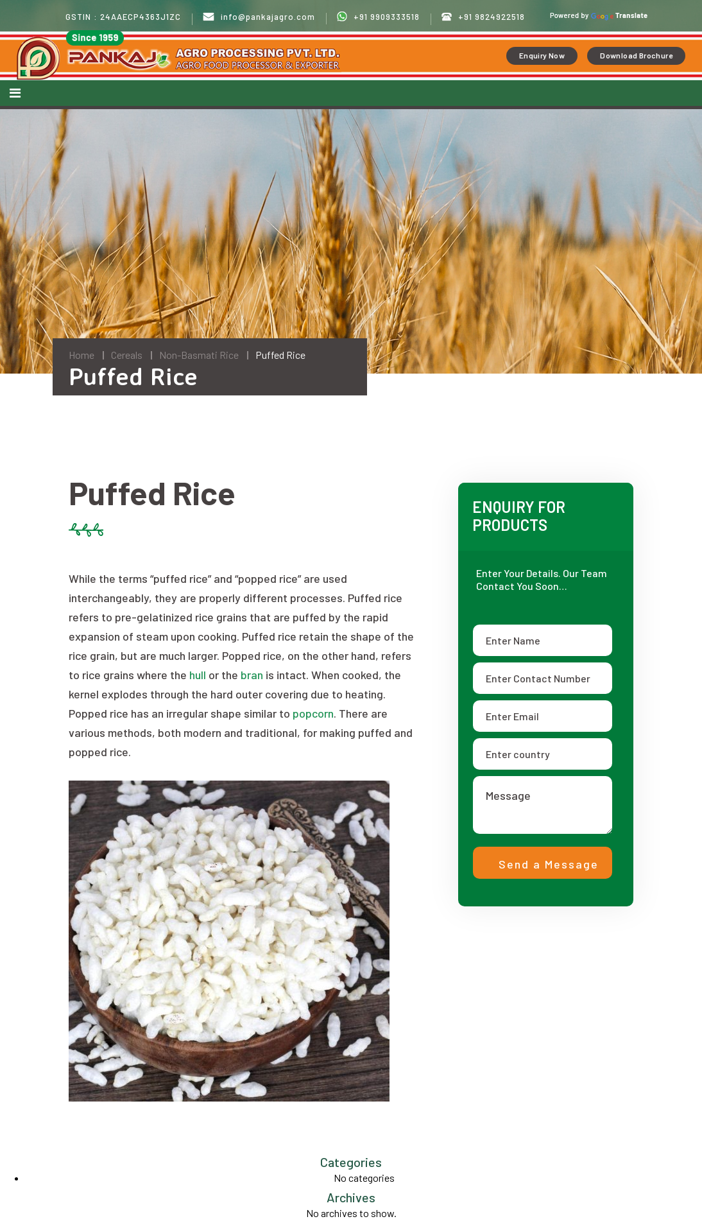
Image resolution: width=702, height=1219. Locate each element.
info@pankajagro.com (259, 17)
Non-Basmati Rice (199, 355)
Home (81, 355)
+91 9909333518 (378, 17)
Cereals (126, 355)
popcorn (313, 713)
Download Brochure (636, 55)
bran (252, 675)
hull (197, 675)
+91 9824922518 (483, 17)
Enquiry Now (542, 55)
